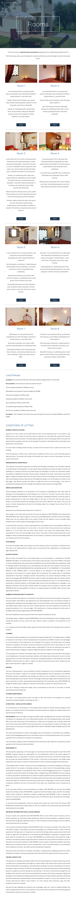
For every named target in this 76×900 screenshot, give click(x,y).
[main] (38, 24)
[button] (2, 2)
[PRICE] (21, 124)
